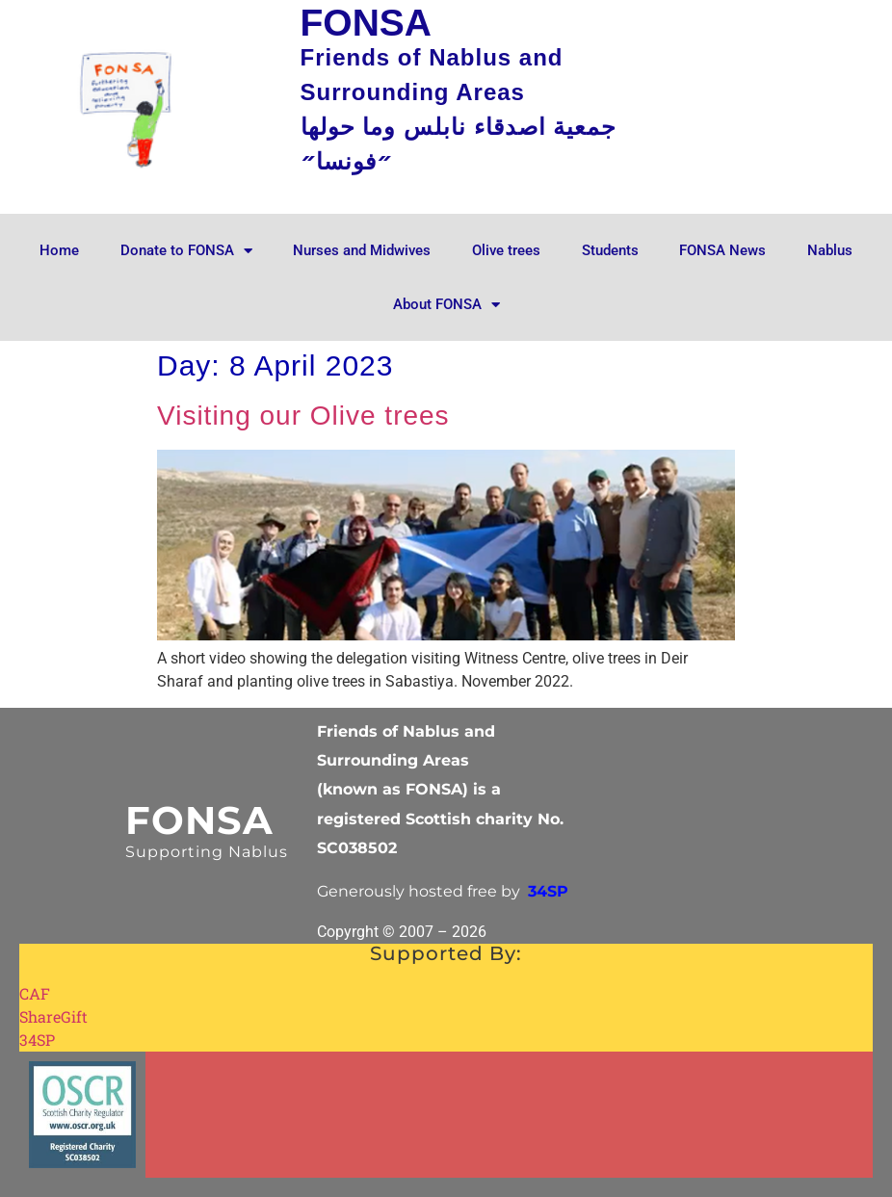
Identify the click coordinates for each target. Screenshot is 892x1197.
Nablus (830, 250)
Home (59, 250)
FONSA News (722, 250)
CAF (34, 993)
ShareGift (53, 1016)
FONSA (199, 820)
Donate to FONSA (186, 251)
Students (610, 250)
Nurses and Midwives (362, 250)
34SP (37, 1039)
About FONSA (446, 305)
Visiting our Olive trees (303, 415)
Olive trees (506, 250)
